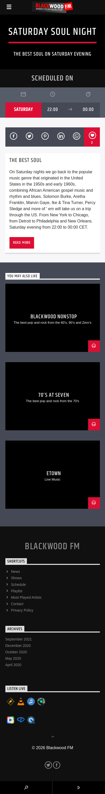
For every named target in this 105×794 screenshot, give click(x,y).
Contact (17, 604)
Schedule (18, 585)
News (15, 571)
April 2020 (13, 665)
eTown (54, 473)
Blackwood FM (52, 547)
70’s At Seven (53, 395)
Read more (21, 242)
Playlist (16, 591)
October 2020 (16, 652)
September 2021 (18, 639)
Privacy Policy (22, 610)
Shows (16, 578)
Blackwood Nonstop (53, 316)
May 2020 (13, 658)
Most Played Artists (26, 597)
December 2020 (18, 646)
